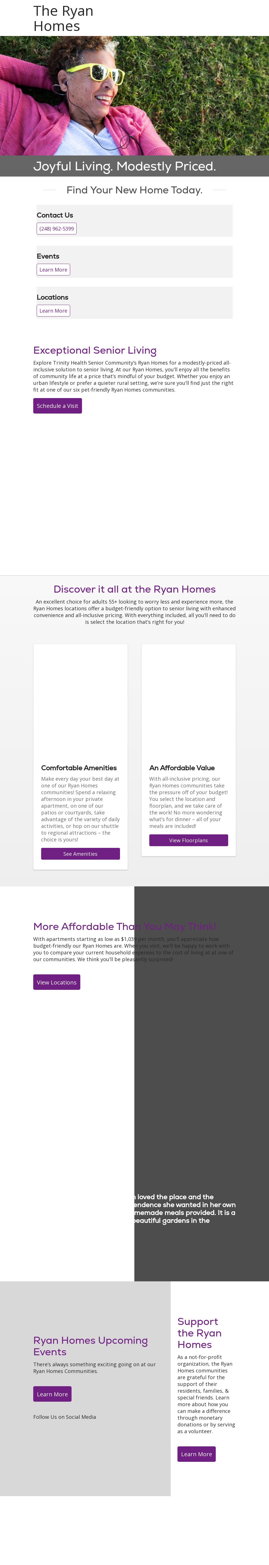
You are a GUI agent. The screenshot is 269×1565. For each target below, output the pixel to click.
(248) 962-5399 (56, 228)
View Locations (57, 982)
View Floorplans (188, 840)
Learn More (53, 269)
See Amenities (80, 853)
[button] (235, 10)
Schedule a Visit (57, 406)
